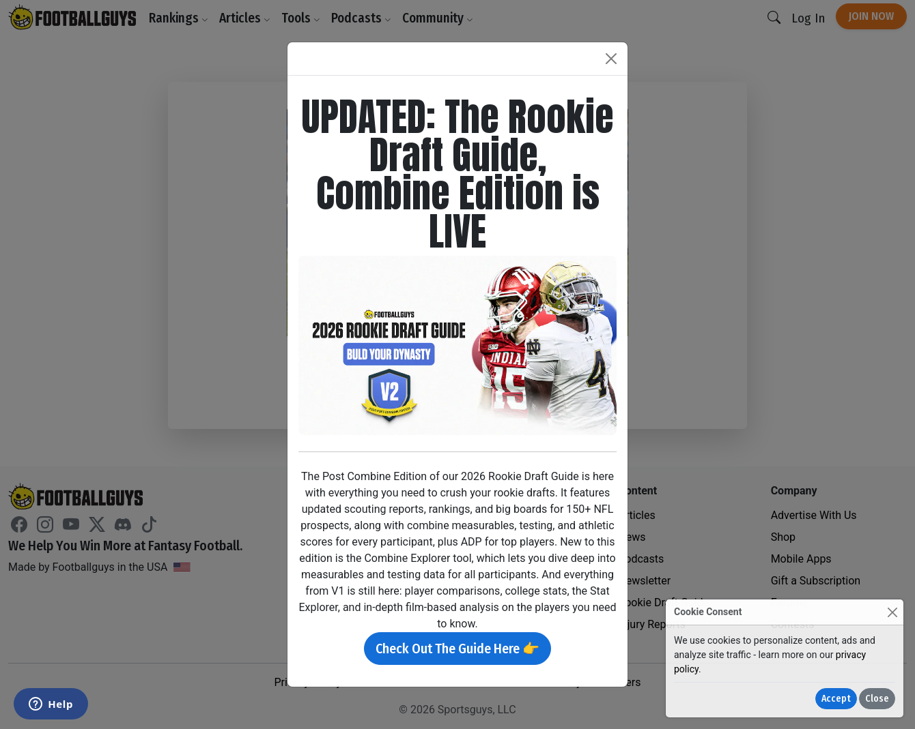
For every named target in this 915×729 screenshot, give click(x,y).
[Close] (892, 612)
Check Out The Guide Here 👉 (457, 648)
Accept (836, 698)
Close (877, 698)
